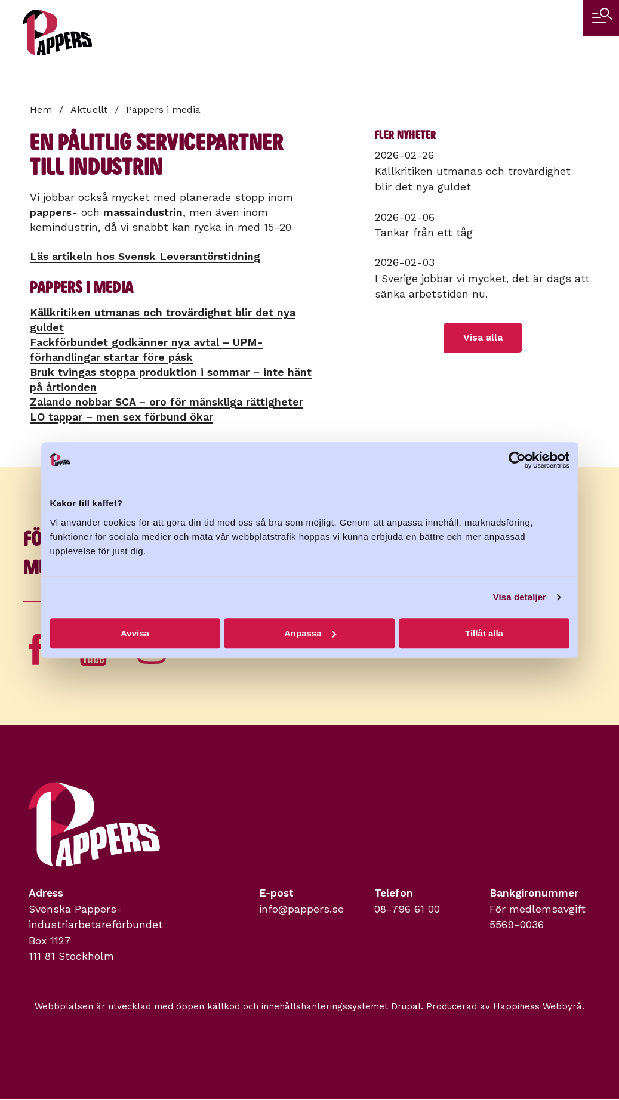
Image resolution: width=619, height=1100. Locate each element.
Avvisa (135, 633)
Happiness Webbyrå (537, 1006)
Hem (41, 109)
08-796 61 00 (407, 909)
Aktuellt (88, 109)
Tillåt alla (484, 633)
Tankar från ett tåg (424, 233)
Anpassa (310, 633)
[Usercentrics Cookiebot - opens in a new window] (517, 460)
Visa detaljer (519, 597)
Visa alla (483, 337)
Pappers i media (163, 109)
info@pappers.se (301, 909)
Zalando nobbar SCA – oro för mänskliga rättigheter (166, 401)
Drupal (406, 1006)
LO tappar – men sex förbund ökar (121, 416)
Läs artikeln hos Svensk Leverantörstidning (145, 256)
